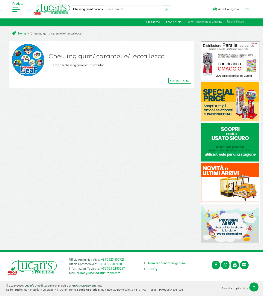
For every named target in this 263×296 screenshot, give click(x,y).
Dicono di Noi (173, 22)
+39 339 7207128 (110, 264)
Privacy (152, 269)
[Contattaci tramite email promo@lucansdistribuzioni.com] (244, 265)
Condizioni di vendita (212, 21)
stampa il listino (179, 80)
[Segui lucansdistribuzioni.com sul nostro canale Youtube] (235, 265)
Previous (206, 61)
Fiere (190, 22)
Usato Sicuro (239, 20)
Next (254, 61)
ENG (248, 9)
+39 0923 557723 (113, 259)
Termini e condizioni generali (167, 263)
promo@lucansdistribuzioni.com (98, 273)
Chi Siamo (153, 22)
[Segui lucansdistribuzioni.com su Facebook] (216, 265)
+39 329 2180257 (113, 268)
